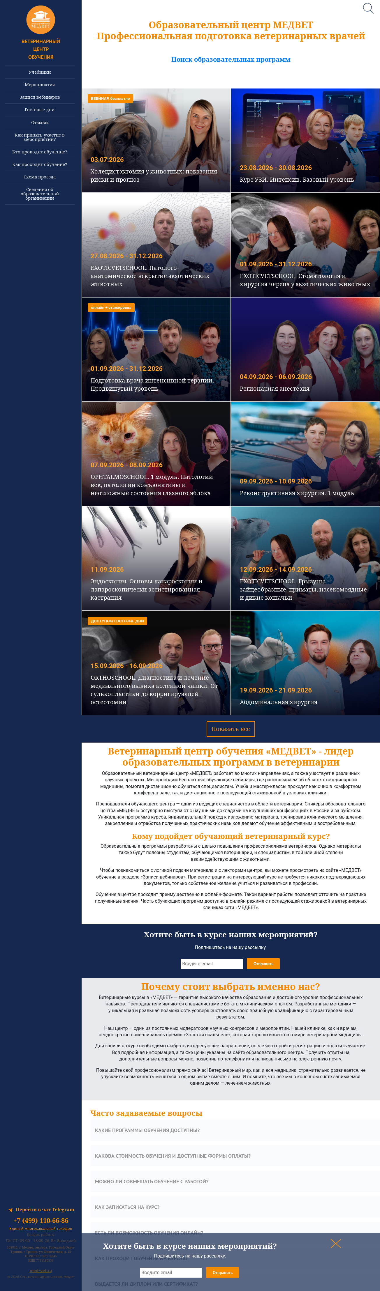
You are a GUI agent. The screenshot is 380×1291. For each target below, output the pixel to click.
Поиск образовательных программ (231, 59)
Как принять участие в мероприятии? (40, 137)
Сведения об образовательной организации (40, 193)
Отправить (223, 1272)
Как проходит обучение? (39, 164)
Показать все (231, 729)
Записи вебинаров (40, 97)
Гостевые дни (39, 109)
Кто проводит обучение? (39, 152)
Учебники (40, 72)
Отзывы (39, 122)
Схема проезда (40, 177)
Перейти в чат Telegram (41, 1209)
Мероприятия (40, 84)
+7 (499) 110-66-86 (40, 1220)
